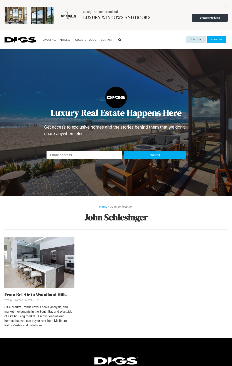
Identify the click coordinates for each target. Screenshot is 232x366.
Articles (65, 39)
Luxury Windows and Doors (116, 17)
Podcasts (80, 39)
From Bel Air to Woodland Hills (35, 295)
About (93, 39)
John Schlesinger (116, 217)
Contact (106, 39)
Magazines (49, 39)
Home (103, 206)
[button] (120, 40)
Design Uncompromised (100, 11)
